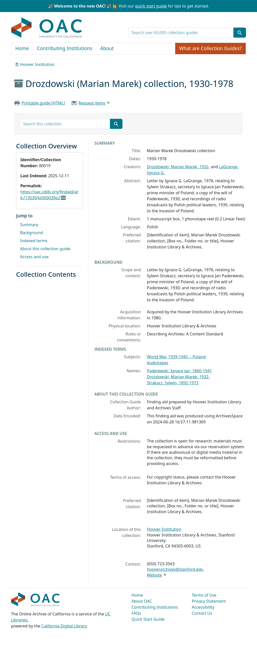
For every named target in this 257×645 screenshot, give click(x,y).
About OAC (142, 601)
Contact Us (202, 613)
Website (154, 575)
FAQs (136, 613)
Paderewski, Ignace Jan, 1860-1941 (179, 371)
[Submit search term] (239, 33)
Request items (92, 103)
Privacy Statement (209, 601)
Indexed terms (33, 240)
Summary (29, 224)
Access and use (34, 256)
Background (31, 232)
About (107, 48)
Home (22, 48)
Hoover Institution (37, 64)
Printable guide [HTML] (43, 103)
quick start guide (151, 6)
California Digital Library (64, 626)
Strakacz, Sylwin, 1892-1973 (172, 383)
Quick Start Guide (148, 619)
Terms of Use (204, 595)
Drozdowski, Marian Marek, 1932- (178, 166)
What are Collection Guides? (210, 48)
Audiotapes (157, 362)
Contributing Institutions (64, 48)
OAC (47, 28)
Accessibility (203, 607)
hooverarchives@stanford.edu (175, 569)
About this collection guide (45, 248)
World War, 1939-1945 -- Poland (176, 356)
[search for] (181, 33)
